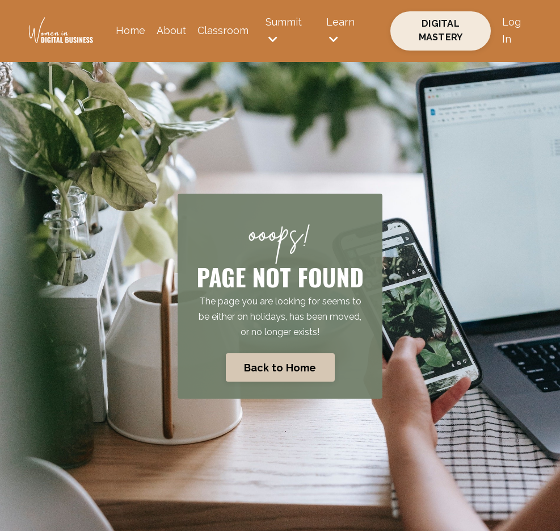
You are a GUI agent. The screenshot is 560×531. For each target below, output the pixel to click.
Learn (340, 30)
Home (130, 30)
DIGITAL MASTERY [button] (441, 30)
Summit (284, 30)
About (171, 30)
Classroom (223, 30)
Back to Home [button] (280, 368)
